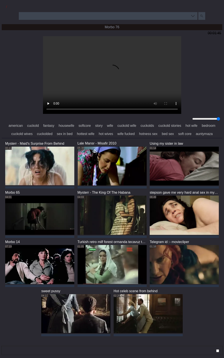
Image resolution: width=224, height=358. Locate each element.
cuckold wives (22, 134)
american (16, 125)
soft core (184, 134)
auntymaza (204, 134)
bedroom (208, 125)
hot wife (191, 125)
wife (110, 125)
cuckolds (147, 125)
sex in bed (65, 134)
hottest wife (85, 134)
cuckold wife (127, 125)
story (99, 125)
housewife (66, 125)
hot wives (106, 134)
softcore (85, 125)
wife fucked (126, 134)
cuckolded (44, 134)
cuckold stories (169, 125)
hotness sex (148, 134)
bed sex (168, 134)
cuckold (33, 125)
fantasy (48, 125)
